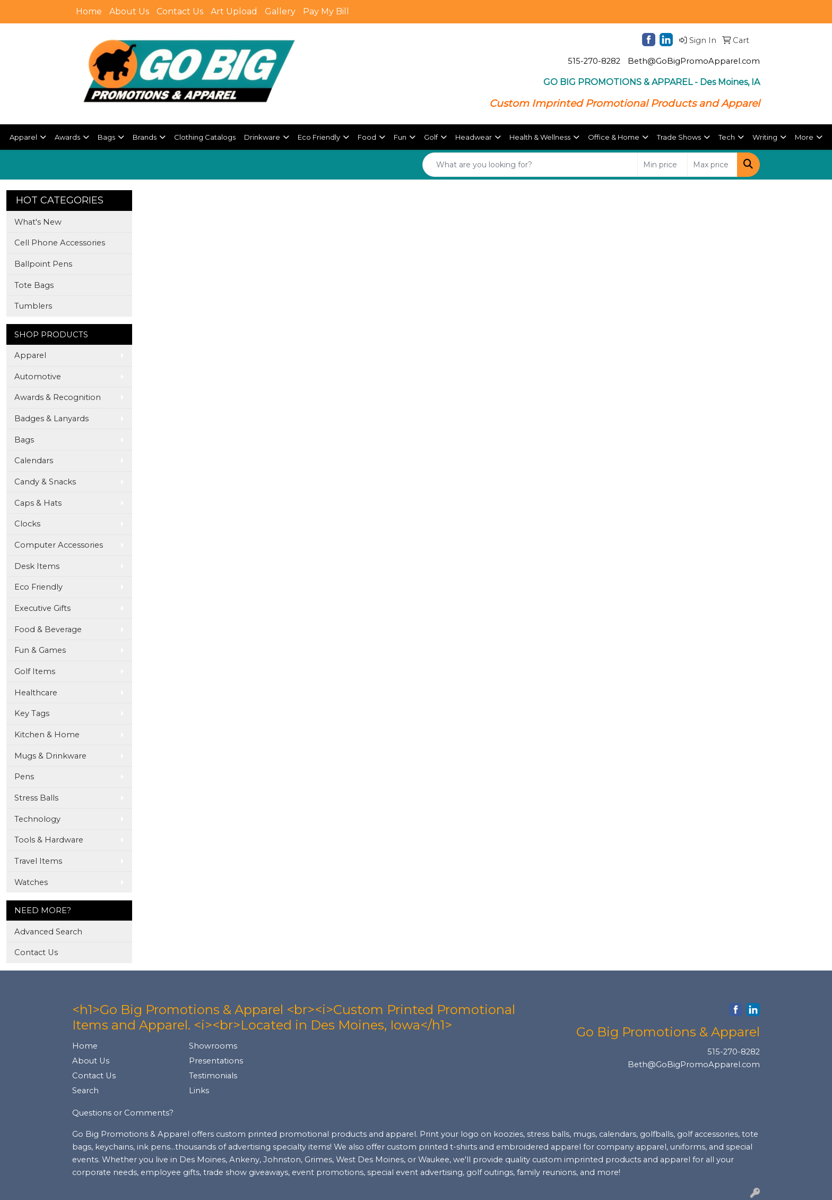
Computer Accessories (58, 545)
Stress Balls (36, 798)
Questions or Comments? (123, 1113)
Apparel (30, 355)
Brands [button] (145, 137)
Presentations (216, 1061)
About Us (129, 11)
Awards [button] (67, 137)
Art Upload (234, 11)
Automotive (37, 376)
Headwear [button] (473, 137)
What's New (38, 222)
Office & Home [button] (613, 137)
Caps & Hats (38, 503)
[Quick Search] (530, 164)
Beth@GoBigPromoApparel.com (694, 61)
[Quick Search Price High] (712, 164)
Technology (37, 819)
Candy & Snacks (45, 482)
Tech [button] (726, 137)
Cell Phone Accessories (59, 243)
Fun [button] (400, 137)
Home (89, 11)
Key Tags (31, 713)
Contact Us (180, 11)
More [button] (804, 137)
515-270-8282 (594, 61)
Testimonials (213, 1075)
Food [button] (367, 137)
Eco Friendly (38, 587)
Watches (31, 882)
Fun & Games (40, 650)
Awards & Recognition (57, 397)
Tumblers (33, 306)
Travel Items (38, 861)
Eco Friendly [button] (319, 137)
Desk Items (36, 566)
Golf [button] (431, 137)
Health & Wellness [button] (539, 137)
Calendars (33, 460)
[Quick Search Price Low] (662, 164)
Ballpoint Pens (43, 264)
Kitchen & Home (47, 734)
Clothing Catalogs (205, 137)
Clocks (27, 524)
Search (85, 1090)
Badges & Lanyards (51, 418)
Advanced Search (48, 932)
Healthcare (35, 692)
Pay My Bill (326, 11)
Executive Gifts (42, 608)
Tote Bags (34, 285)
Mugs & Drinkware (50, 756)
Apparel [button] (23, 137)
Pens (24, 776)
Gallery (280, 11)
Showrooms (213, 1046)
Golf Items (34, 671)
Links (199, 1090)
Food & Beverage (48, 629)
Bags (24, 440)
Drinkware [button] (262, 137)
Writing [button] (764, 137)
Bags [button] (106, 137)
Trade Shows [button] (679, 137)
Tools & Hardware (48, 840)
